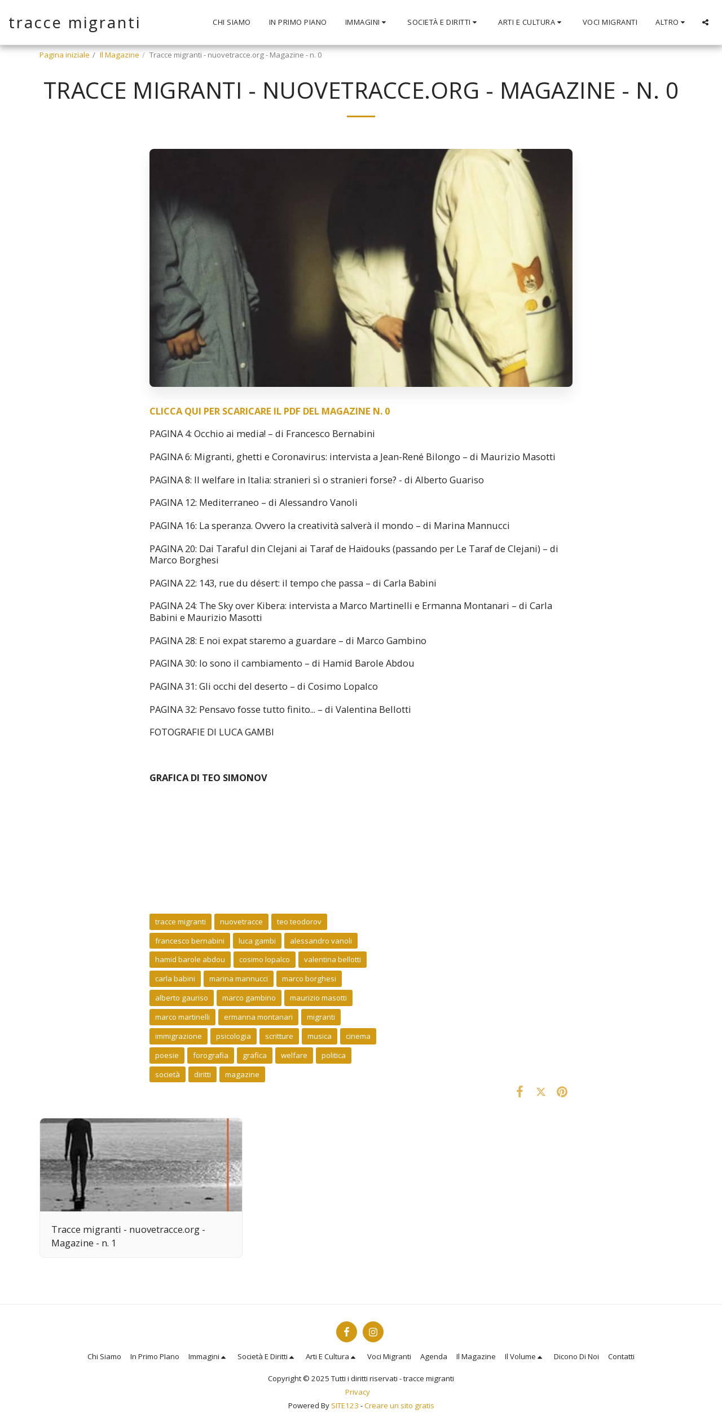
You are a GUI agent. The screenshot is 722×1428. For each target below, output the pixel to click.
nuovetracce (241, 921)
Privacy (357, 1392)
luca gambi (257, 941)
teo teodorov (299, 921)
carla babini (175, 978)
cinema (358, 1036)
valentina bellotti (332, 959)
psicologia (233, 1036)
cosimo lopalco (264, 959)
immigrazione (178, 1036)
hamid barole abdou (190, 959)
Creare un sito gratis (399, 1405)
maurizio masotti (318, 998)
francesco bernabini (189, 941)
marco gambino (249, 998)
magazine (242, 1074)
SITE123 (345, 1405)
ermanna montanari (258, 1017)
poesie (167, 1055)
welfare (294, 1055)
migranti (321, 1017)
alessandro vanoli (321, 941)
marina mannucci (238, 978)
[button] (367, 22)
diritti (202, 1074)
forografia (210, 1055)
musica (319, 1036)
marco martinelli (182, 1017)
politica (334, 1055)
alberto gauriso (181, 998)
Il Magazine (119, 55)
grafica (255, 1055)
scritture (279, 1036)
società (167, 1074)
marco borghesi (309, 978)
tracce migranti (180, 921)
